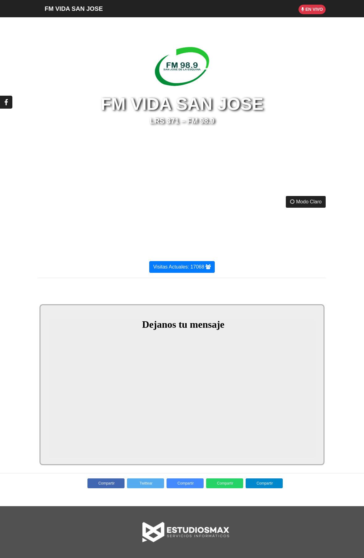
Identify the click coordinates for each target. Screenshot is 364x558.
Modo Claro (306, 201)
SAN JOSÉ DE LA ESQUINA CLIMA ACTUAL (182, 168)
